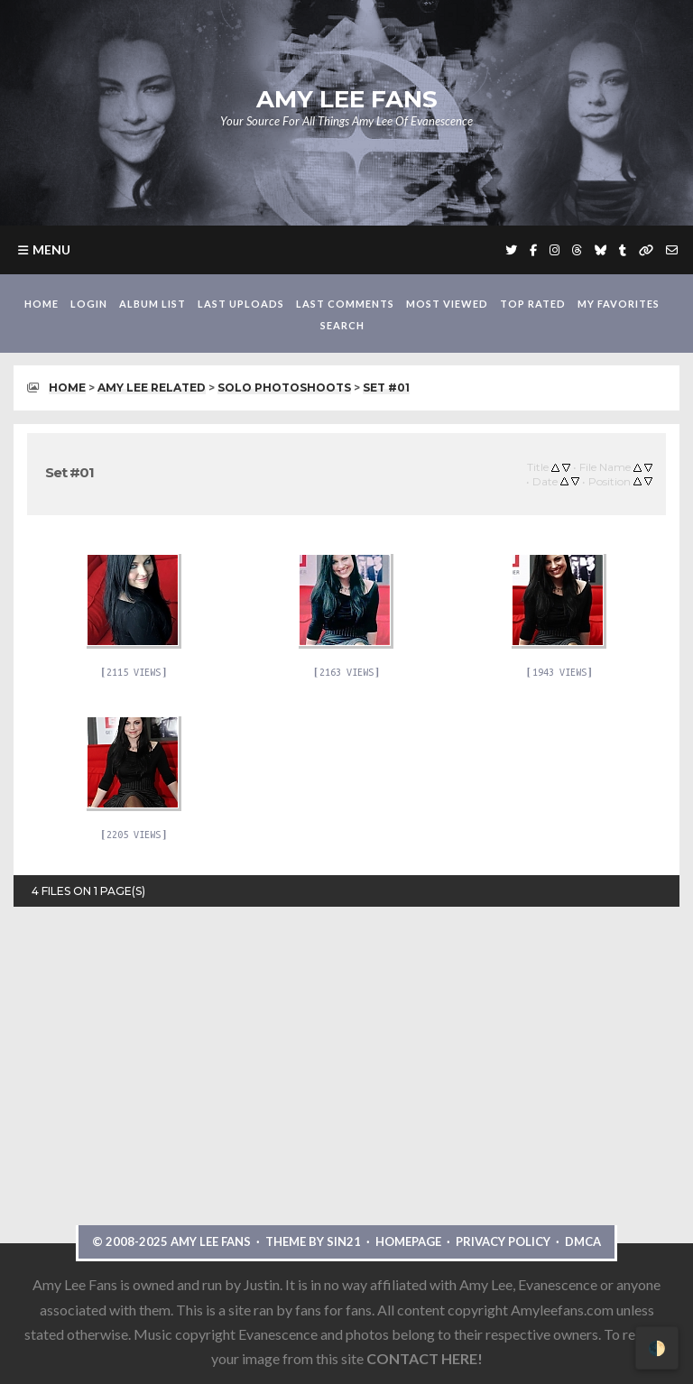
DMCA (583, 1241)
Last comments (345, 303)
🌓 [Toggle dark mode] (657, 1347)
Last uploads (241, 303)
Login (88, 303)
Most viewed (447, 303)
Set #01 (386, 387)
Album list (152, 303)
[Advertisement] (346, 1117)
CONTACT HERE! (424, 1358)
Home (41, 303)
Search (342, 325)
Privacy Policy (503, 1241)
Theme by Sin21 (313, 1241)
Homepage (408, 1241)
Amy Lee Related (151, 387)
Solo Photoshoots (284, 387)
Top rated (533, 303)
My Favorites (619, 303)
